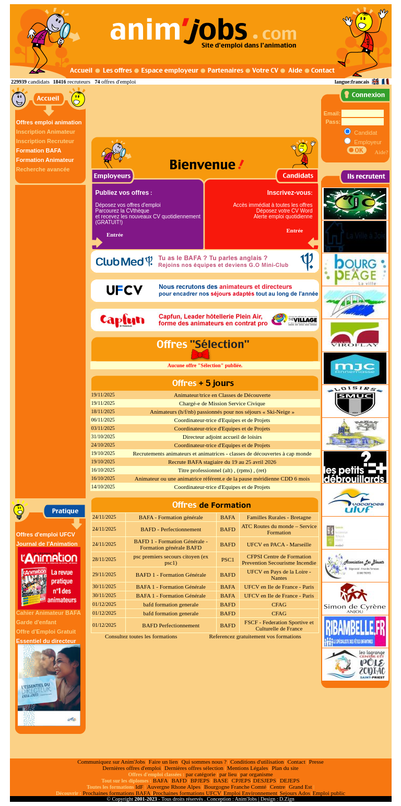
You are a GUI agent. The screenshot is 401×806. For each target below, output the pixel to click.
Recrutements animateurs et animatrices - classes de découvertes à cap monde (222, 453)
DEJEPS (290, 780)
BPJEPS (200, 780)
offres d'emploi (118, 81)
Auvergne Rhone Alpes (173, 787)
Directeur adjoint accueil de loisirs (222, 437)
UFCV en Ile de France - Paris (279, 586)
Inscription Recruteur (45, 141)
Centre (277, 787)
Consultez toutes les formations (141, 636)
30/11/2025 (104, 586)
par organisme (256, 774)
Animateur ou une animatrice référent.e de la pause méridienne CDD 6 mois (222, 478)
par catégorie (201, 774)
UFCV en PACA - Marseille (279, 544)
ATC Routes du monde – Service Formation (279, 529)
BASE (220, 780)
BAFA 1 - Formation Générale (171, 586)
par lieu (228, 774)
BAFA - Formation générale (171, 517)
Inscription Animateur (45, 132)
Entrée (115, 234)
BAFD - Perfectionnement (170, 529)
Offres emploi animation (49, 122)
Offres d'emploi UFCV (45, 534)
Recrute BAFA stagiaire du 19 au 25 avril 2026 (222, 462)
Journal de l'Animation (49, 575)
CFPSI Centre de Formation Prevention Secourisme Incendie (279, 559)
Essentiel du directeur (49, 682)
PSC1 (227, 559)
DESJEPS (264, 780)
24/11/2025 (104, 517)
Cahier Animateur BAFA (48, 613)
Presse (316, 761)
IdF (139, 787)
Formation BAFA (39, 150)
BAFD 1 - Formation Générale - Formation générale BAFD (170, 544)
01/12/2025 (104, 604)
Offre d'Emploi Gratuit (46, 631)
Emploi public (328, 793)
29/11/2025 (104, 574)
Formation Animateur (45, 160)
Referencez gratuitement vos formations (255, 636)
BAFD (227, 529)
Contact (296, 761)
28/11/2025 (104, 559)
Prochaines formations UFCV (187, 793)
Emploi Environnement (250, 793)
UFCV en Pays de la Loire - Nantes (279, 574)
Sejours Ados (295, 793)
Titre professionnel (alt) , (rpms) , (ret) (222, 470)
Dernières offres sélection (193, 768)
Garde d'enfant (36, 622)
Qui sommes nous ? (203, 761)
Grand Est (300, 787)
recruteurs (78, 81)
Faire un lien (163, 761)
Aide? (381, 152)
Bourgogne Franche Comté (235, 787)
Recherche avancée (43, 169)
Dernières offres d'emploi (131, 768)
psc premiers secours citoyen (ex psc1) (170, 559)
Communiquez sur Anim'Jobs (111, 761)
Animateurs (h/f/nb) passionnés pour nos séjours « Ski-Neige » (222, 411)
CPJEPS (241, 780)
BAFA (227, 517)
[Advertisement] (51, 341)
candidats (39, 81)
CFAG (279, 604)
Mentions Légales (247, 768)
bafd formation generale (170, 604)
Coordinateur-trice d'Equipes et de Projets (222, 420)
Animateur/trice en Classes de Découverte (222, 395)
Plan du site (285, 768)
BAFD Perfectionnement (170, 625)
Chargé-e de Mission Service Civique (222, 403)
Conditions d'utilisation (257, 761)
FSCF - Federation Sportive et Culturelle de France (279, 625)
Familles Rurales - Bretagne (279, 517)
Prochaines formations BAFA (116, 793)
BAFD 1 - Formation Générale (171, 574)
